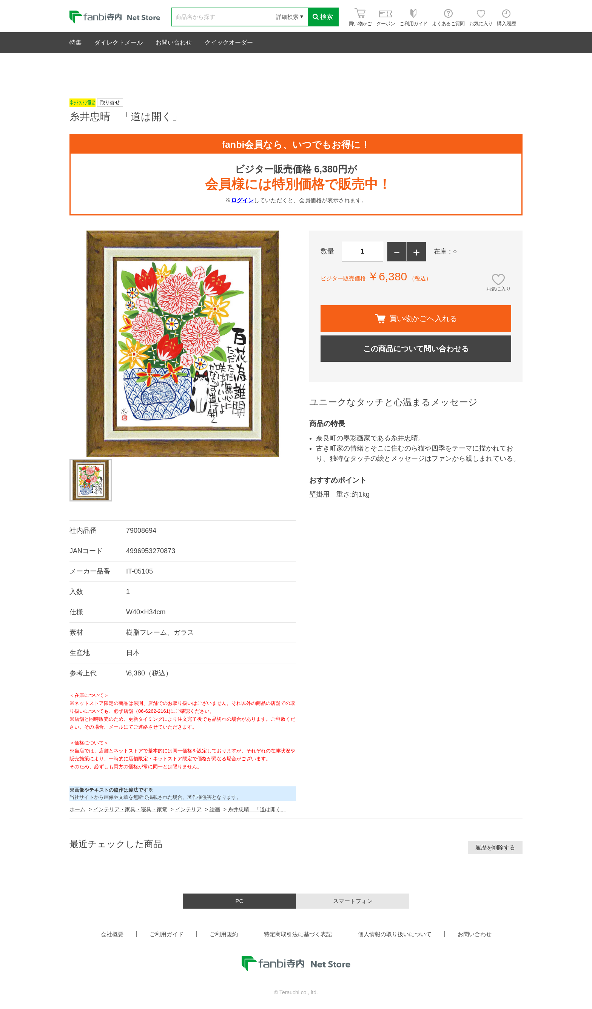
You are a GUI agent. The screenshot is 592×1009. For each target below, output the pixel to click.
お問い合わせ (174, 42)
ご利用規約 (224, 934)
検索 (323, 16)
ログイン (242, 200)
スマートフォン (353, 901)
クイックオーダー (229, 42)
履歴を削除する (495, 847)
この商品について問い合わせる (416, 349)
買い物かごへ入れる (416, 318)
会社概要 (112, 934)
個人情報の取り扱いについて (395, 934)
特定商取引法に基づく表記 (298, 934)
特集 (75, 42)
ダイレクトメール (118, 42)
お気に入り (498, 289)
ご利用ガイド (166, 934)
